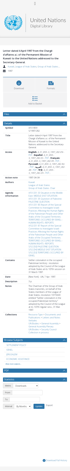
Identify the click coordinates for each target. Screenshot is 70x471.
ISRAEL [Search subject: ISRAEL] (9, 349)
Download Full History (55, 460)
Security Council (48, 329)
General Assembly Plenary (41, 326)
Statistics (9, 379)
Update (39, 406)
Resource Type (36, 314)
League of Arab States (26, 66)
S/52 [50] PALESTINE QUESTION (44, 246)
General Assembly (50, 323)
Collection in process (39, 332)
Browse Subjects (13, 340)
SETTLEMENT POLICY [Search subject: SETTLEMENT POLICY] (16, 345)
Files (6, 114)
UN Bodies (34, 323)
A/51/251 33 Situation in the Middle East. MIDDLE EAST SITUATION (46, 194)
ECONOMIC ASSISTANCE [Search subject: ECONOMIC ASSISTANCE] (18, 359)
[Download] (19, 84)
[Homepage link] (35, 22)
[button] (51, 84)
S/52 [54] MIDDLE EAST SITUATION (45, 249)
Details (8, 123)
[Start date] (27, 392)
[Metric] (25, 385)
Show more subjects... (13, 364)
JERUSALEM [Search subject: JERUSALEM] (11, 354)
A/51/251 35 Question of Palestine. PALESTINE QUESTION (45, 200)
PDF (30, 155)
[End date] (24, 399)
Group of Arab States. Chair (51, 66)
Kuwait (11, 66)
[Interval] (22, 406)
